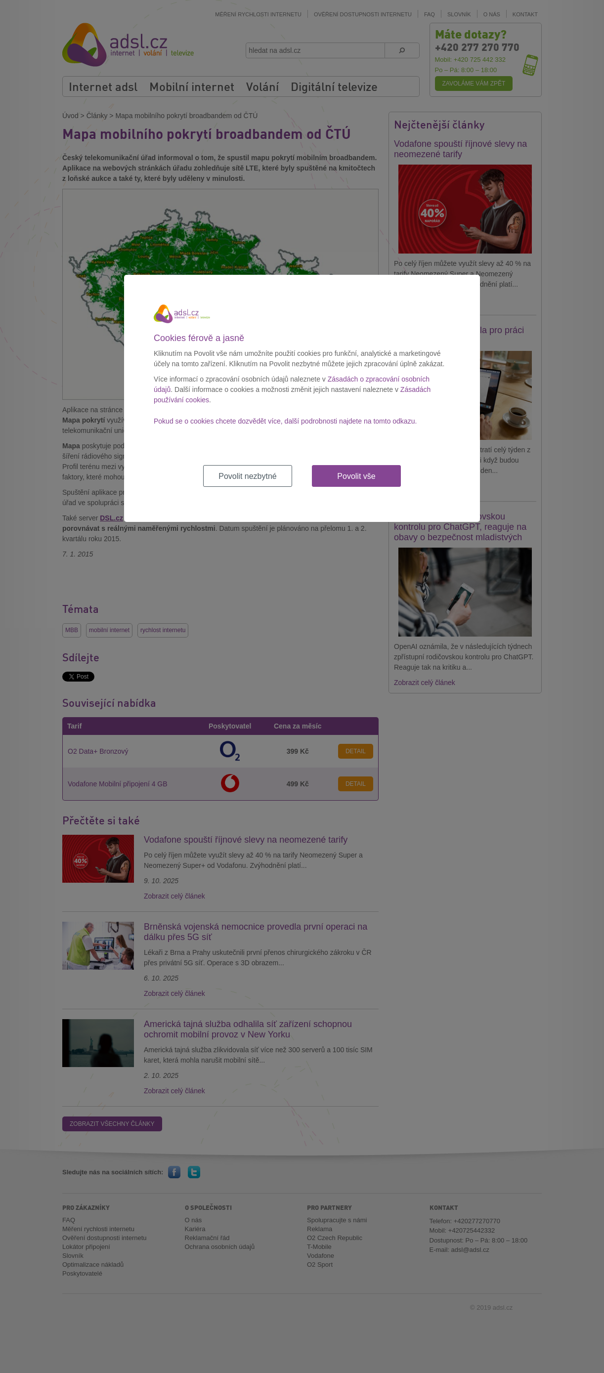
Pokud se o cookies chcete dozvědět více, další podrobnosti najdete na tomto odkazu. (285, 421)
